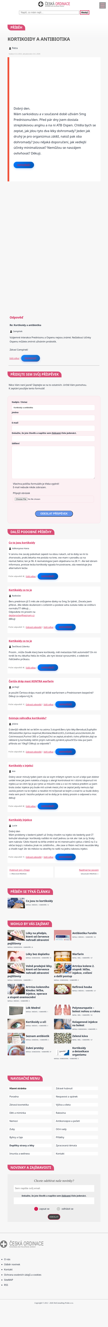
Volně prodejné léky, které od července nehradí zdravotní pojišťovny (30, 971)
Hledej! (84, 12)
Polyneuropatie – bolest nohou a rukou (86, 1009)
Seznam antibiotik (37, 1036)
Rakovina (61, 1112)
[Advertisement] (54, 77)
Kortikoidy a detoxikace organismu (80, 1051)
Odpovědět (23, 165)
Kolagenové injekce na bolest (84, 1023)
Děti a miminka (17, 1112)
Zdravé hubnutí (64, 1088)
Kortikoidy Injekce (20, 820)
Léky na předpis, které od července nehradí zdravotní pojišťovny (28, 938)
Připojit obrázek (21, 493)
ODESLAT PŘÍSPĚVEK (54, 513)
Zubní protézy (35, 1048)
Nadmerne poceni (89, 870)
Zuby (12, 1129)
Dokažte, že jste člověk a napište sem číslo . (44, 433)
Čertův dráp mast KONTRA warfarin (31, 681)
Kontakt (60, 1153)
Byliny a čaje (16, 1137)
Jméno (15, 412)
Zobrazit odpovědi (34, 627)
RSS (6, 1285)
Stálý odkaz (14, 358)
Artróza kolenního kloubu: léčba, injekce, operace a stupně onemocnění (28, 992)
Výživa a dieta (63, 1104)
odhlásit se (67, 1208)
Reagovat (30, 358)
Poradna (14, 1096)
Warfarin (78, 954)
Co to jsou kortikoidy (22, 542)
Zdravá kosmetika (19, 1104)
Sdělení (15, 443)
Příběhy (60, 1137)
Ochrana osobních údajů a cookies (22, 1274)
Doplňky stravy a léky (21, 1145)
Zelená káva (80, 1036)
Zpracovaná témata (66, 1145)
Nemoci (13, 1121)
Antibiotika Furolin (84, 933)
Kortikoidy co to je (20, 590)
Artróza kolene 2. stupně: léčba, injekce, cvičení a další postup (74, 971)
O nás (7, 1259)
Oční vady (61, 1129)
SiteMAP (8, 1279)
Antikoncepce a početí (68, 1121)
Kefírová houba (82, 987)
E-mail (15, 422)
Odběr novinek (12, 1264)
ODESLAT (54, 1217)
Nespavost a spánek (67, 1096)
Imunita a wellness (19, 1153)
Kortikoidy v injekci (21, 765)
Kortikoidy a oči (36, 1022)
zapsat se (44, 1208)
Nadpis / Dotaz (19, 402)
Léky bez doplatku (38, 954)
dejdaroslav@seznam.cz (21, 615)
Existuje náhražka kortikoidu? (27, 718)
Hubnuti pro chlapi (19, 870)
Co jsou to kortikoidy (39, 901)
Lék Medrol (33, 1007)
